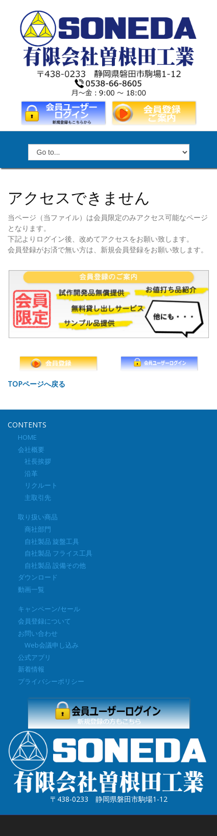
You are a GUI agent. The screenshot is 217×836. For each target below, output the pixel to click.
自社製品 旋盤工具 (48, 541)
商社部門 (34, 529)
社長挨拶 (34, 461)
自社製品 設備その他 (52, 565)
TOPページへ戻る (36, 384)
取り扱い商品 (38, 516)
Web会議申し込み (48, 645)
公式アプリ (34, 657)
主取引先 (34, 497)
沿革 (28, 473)
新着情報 (31, 669)
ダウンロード (38, 577)
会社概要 (31, 449)
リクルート (38, 485)
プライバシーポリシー (51, 681)
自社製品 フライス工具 (55, 553)
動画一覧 (31, 589)
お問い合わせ (38, 633)
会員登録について (44, 621)
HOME (27, 437)
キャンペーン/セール (49, 608)
